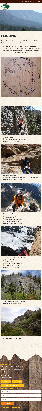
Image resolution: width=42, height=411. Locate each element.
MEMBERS (17, 381)
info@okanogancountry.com (10, 372)
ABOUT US (6, 381)
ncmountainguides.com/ (12, 265)
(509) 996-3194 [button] (9, 261)
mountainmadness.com (12, 221)
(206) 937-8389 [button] (9, 218)
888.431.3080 (5, 370)
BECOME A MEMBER (29, 1)
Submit (7, 404)
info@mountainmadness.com (14, 219)
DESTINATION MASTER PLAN (12, 385)
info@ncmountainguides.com (14, 263)
